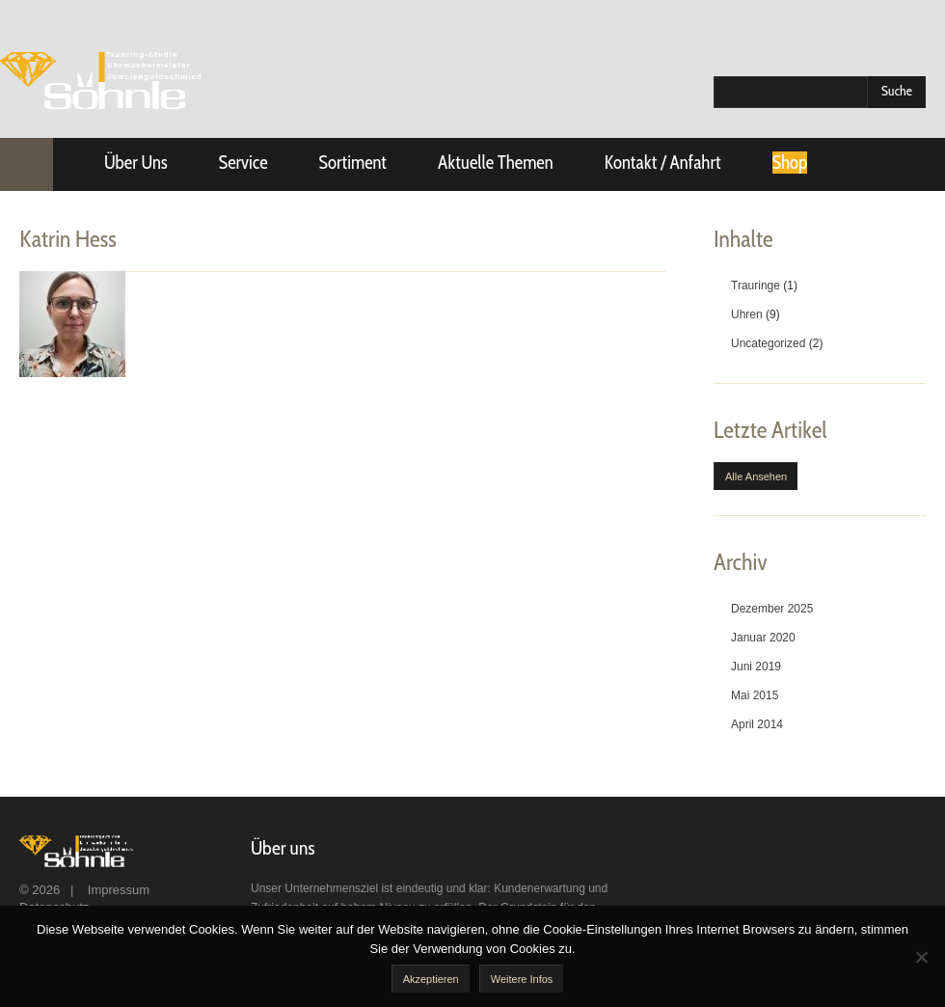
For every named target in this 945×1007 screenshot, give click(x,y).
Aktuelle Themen (496, 162)
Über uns (136, 162)
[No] (921, 956)
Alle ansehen (756, 476)
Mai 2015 (754, 695)
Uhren (747, 314)
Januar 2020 (763, 637)
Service (243, 162)
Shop (790, 162)
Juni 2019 (756, 666)
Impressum (118, 890)
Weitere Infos (522, 979)
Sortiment (352, 162)
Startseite (26, 164)
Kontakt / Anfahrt (663, 162)
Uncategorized (768, 343)
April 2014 (757, 724)
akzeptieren (431, 979)
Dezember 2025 (772, 608)
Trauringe (755, 285)
